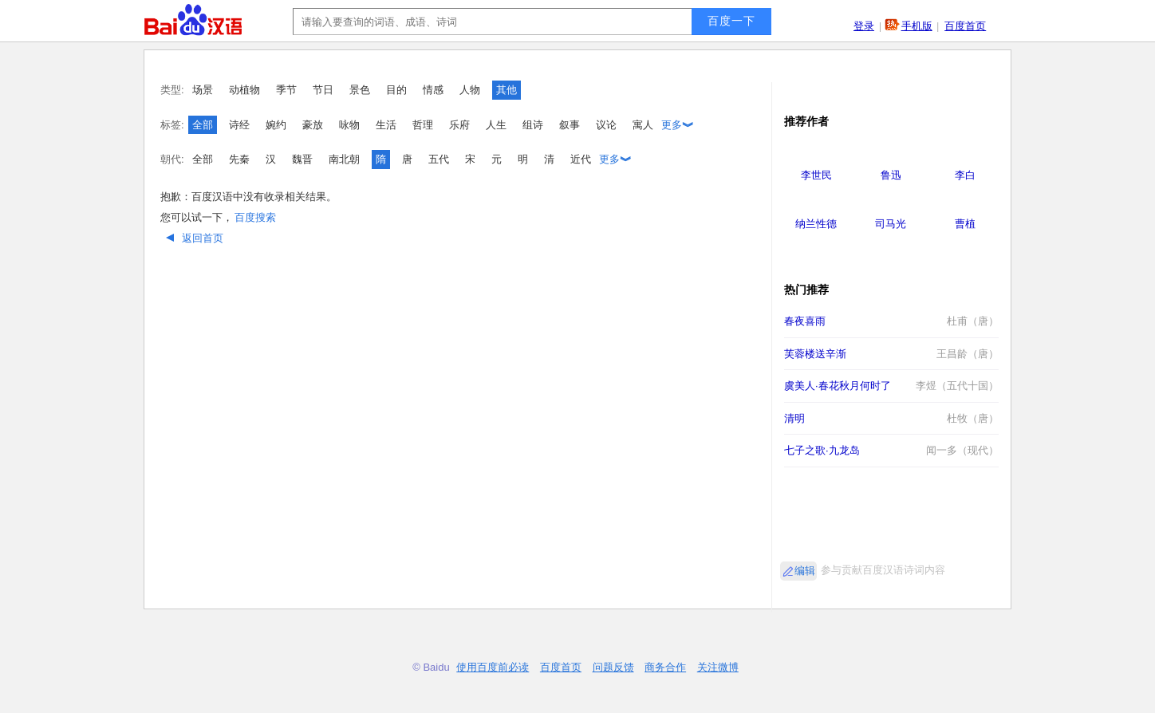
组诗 (532, 125)
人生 (496, 125)
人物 (469, 90)
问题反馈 (613, 667)
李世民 (816, 175)
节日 (323, 90)
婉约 (276, 125)
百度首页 (965, 26)
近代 (580, 159)
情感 (433, 90)
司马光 (890, 224)
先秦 (239, 159)
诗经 (239, 125)
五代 (438, 159)
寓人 (643, 125)
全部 (202, 125)
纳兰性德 (816, 224)
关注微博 (718, 667)
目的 (396, 90)
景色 (359, 90)
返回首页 (192, 238)
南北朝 (344, 159)
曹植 (965, 224)
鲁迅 (891, 175)
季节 (286, 90)
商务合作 (665, 667)
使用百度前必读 (492, 667)
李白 (965, 175)
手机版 (916, 26)
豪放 (312, 125)
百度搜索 (255, 217)
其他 (506, 90)
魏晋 (302, 159)
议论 (606, 125)
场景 (202, 90)
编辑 (804, 571)
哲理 (422, 125)
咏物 (349, 125)
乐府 (459, 125)
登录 (863, 26)
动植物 (244, 90)
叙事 (569, 125)
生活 (386, 125)
